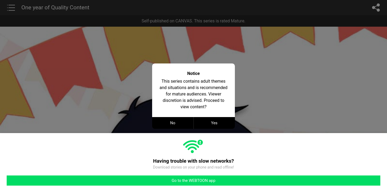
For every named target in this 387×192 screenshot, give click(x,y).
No (172, 123)
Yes (214, 123)
